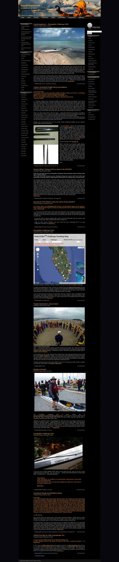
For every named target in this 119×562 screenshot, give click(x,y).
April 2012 (23, 112)
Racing (22, 78)
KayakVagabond (30, 5)
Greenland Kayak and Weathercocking (48, 493)
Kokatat (90, 56)
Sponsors (23, 80)
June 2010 (23, 119)
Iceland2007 (24, 71)
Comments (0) (81, 165)
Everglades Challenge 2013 (44, 433)
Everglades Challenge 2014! (26, 48)
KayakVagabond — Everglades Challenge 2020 (26, 44)
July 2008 (23, 146)
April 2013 (23, 106)
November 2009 (24, 133)
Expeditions (23, 62)
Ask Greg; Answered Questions (25, 55)
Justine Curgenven (92, 96)
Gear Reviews (24, 67)
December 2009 (24, 130)
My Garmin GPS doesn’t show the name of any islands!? (26, 38)
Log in (89, 112)
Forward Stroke (24, 65)
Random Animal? (40, 369)
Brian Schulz (91, 81)
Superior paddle (68, 127)
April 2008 (23, 153)
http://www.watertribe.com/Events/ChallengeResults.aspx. (48, 415)
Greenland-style (24, 69)
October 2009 (24, 135)
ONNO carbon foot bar (48, 545)
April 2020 (23, 101)
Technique (23, 83)
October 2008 (24, 144)
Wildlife (22, 87)
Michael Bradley (91, 105)
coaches (52, 363)
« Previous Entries (39, 556)
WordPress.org (91, 119)
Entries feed (91, 114)
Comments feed (91, 116)
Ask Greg (36, 17)
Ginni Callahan (91, 88)
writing (22, 89)
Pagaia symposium (44, 355)
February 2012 (24, 115)
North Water (91, 58)
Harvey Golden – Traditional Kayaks (92, 91)
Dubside (90, 86)
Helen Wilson (91, 94)
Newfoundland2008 (25, 74)
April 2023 (23, 97)
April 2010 (23, 121)
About (29, 17)
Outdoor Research (92, 60)
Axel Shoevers (91, 74)
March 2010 (23, 124)
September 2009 (25, 137)
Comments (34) (81, 83)
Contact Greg (45, 17)
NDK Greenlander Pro (74, 545)
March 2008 (23, 155)
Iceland (53, 17)
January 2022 (24, 99)
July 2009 (23, 139)
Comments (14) (81, 489)
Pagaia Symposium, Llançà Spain (46, 304)
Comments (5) (81, 430)
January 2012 (24, 117)
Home (22, 17)
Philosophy (23, 76)
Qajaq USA (81, 17)
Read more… (71, 81)
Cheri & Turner (91, 83)
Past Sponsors (72, 17)
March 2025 (23, 94)
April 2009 (23, 142)
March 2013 (23, 108)
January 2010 (24, 128)
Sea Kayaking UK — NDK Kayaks (92, 63)
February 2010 (24, 126)
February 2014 (24, 103)
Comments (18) (81, 532)
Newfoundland (61, 17)
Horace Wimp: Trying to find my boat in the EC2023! (26, 33)
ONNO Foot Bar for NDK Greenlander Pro (49, 535)
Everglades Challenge (26, 60)
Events (22, 58)
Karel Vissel (91, 99)
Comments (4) (81, 553)
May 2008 (23, 151)
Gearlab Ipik (75, 141)
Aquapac (90, 51)
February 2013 (24, 110)
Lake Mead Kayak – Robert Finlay (92, 102)
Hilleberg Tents (91, 53)
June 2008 (23, 148)
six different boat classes (73, 287)
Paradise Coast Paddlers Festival (42, 350)
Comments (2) (81, 366)
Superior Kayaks (92, 66)
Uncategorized (24, 85)
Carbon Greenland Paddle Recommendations (25, 28)
